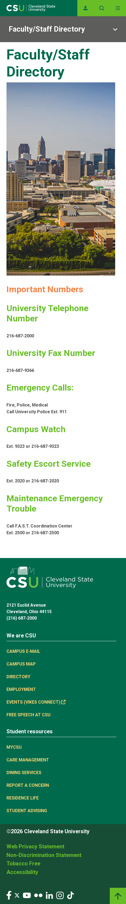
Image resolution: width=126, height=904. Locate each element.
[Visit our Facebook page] (8, 895)
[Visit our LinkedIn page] (49, 895)
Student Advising (26, 810)
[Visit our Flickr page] (38, 895)
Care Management (27, 759)
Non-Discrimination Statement (43, 855)
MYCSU (14, 747)
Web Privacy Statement (35, 846)
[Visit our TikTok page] (70, 895)
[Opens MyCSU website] (85, 8)
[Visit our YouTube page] (27, 895)
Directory (18, 676)
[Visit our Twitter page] (17, 895)
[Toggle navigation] (118, 8)
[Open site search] (102, 8)
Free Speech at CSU (28, 714)
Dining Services (23, 772)
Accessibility (22, 872)
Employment (21, 689)
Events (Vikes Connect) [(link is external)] (35, 702)
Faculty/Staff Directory (47, 29)
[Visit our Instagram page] (60, 895)
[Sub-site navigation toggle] (63, 29)
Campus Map (21, 664)
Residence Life (22, 798)
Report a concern (27, 785)
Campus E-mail (23, 651)
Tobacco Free (23, 863)
